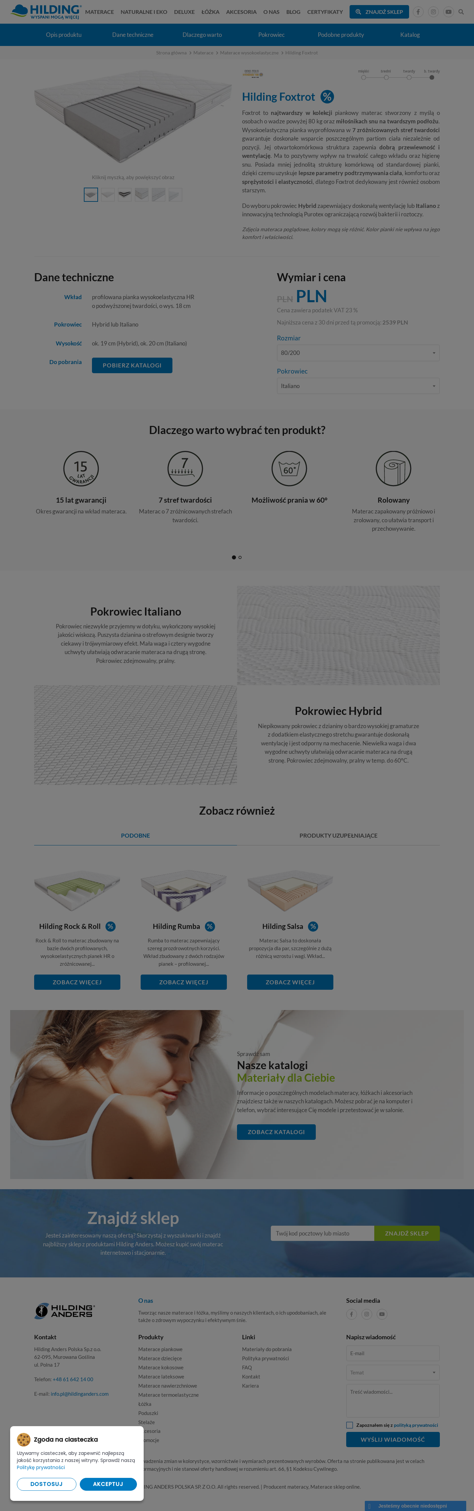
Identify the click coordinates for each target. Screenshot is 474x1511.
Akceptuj (108, 1484)
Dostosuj (46, 1484)
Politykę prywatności (41, 1467)
